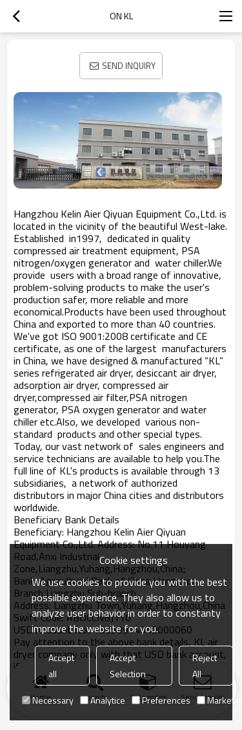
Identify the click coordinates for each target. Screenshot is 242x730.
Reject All (204, 665)
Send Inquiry (129, 65)
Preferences (161, 700)
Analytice (102, 700)
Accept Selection (128, 665)
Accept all (61, 665)
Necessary (48, 700)
